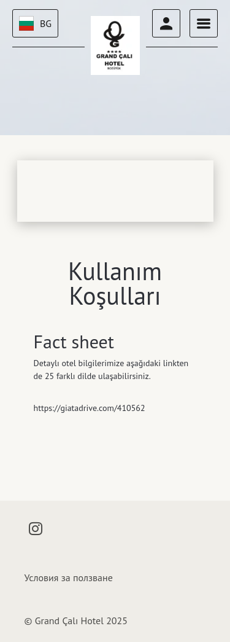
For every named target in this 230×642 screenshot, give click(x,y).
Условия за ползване (69, 577)
